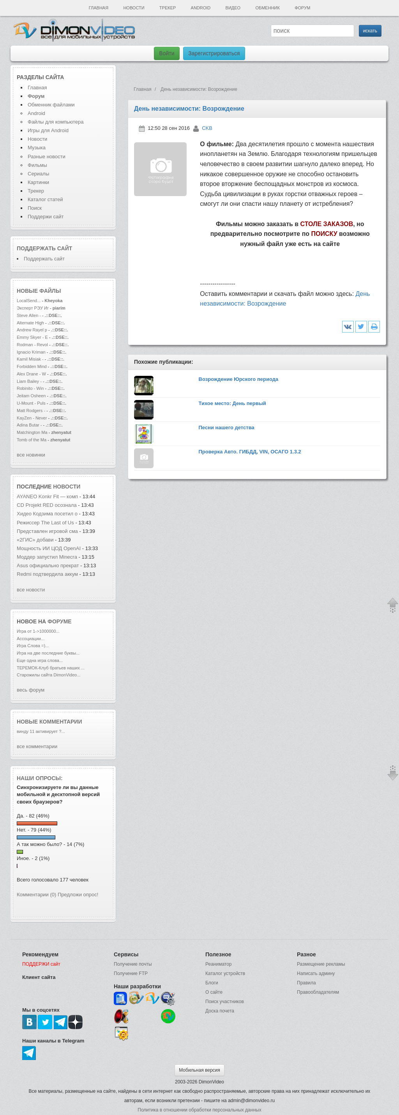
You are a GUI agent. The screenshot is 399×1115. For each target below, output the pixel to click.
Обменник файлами (51, 105)
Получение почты (133, 964)
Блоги (211, 983)
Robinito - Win (30, 388)
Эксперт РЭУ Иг (33, 308)
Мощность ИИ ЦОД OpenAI (49, 548)
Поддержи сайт (46, 216)
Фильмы (37, 165)
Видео (233, 7)
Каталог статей (45, 199)
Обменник (267, 7)
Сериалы (38, 174)
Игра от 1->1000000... (38, 631)
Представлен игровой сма (47, 531)
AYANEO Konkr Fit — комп (47, 496)
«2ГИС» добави (35, 540)
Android (201, 7)
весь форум (30, 690)
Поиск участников (224, 1001)
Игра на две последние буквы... (48, 653)
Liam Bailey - (30, 381)
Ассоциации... (30, 638)
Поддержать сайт (44, 248)
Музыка (37, 147)
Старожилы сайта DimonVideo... (48, 675)
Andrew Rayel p (32, 329)
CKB (207, 128)
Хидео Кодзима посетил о (47, 514)
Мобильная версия (199, 1070)
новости (66, 486)
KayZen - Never (32, 418)
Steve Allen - (29, 315)
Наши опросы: (40, 778)
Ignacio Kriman (31, 352)
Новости (133, 7)
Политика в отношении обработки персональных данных (199, 1110)
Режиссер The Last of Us (45, 523)
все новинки (31, 455)
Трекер (167, 7)
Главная (98, 7)
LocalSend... (29, 300)
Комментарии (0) (36, 894)
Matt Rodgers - (31, 410)
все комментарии (37, 746)
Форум (302, 7)
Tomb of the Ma (31, 439)
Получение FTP (131, 973)
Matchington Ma (32, 432)
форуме (60, 621)
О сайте (213, 992)
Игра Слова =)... (33, 645)
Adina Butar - (30, 425)
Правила (306, 983)
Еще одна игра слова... (40, 660)
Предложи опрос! (78, 894)
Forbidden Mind (32, 366)
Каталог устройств (225, 973)
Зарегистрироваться (214, 53)
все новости (31, 590)
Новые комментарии (49, 722)
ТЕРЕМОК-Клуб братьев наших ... (51, 667)
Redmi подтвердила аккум (47, 574)
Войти (166, 53)
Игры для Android (48, 130)
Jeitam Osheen (32, 395)
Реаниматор (218, 964)
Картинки (38, 182)
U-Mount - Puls (31, 403)
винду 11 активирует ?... (41, 731)
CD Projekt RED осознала (47, 505)
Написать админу (316, 973)
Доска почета (219, 1011)
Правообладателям (318, 992)
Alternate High (30, 322)
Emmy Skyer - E (32, 337)
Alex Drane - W (31, 374)
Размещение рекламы (321, 964)
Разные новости (46, 156)
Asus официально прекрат (48, 565)
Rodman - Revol (32, 344)
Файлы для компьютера (56, 122)
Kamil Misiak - (30, 359)
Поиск (35, 208)
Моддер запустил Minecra (47, 557)
